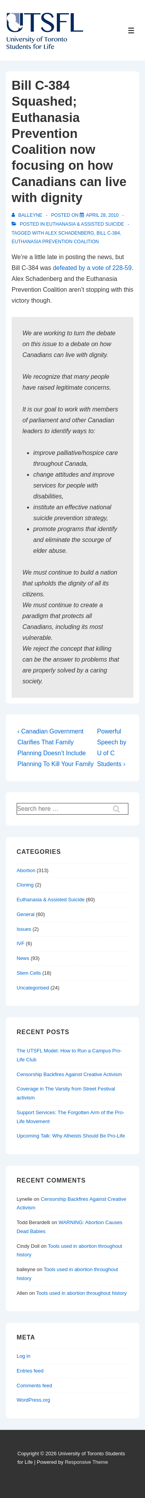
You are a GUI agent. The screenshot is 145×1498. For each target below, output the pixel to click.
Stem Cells (29, 973)
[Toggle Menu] (131, 30)
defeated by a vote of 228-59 (92, 268)
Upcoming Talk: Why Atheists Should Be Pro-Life (71, 1136)
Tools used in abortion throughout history (81, 1293)
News (23, 958)
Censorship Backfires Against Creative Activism (69, 1074)
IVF (20, 943)
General (25, 914)
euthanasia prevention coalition (55, 241)
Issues (24, 929)
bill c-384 (108, 233)
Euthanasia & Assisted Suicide (85, 224)
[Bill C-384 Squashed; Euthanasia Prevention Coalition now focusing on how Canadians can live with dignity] (102, 215)
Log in (23, 1356)
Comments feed (34, 1385)
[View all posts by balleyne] (28, 215)
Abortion (26, 870)
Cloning (25, 885)
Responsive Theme (86, 1462)
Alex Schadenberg (69, 233)
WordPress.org (33, 1400)
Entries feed (30, 1371)
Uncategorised (33, 988)
